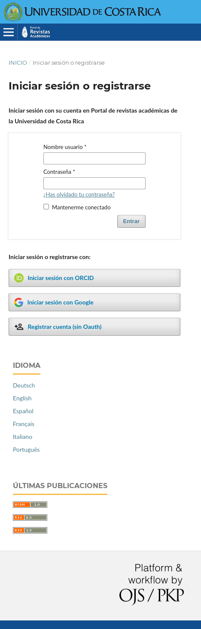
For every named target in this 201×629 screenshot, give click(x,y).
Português (26, 449)
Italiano (22, 436)
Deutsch (24, 385)
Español (23, 410)
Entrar (131, 221)
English (22, 398)
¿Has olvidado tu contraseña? (79, 194)
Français (23, 423)
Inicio (18, 62)
